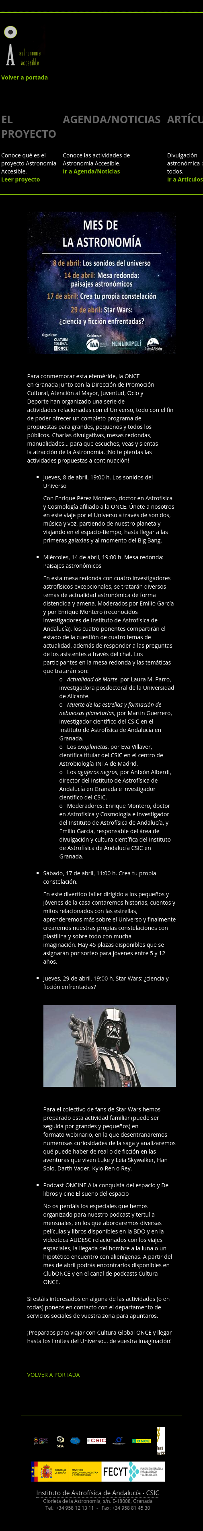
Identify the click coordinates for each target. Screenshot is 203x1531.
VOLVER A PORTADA (53, 1374)
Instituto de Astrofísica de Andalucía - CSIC (97, 1492)
